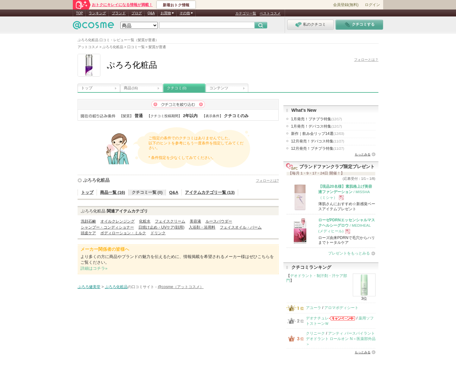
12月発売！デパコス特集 (317, 141)
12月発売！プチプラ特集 (317, 148)
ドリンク (158, 233)
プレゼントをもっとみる (349, 253)
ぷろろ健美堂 (89, 287)
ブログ (136, 13)
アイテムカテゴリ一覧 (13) (210, 192)
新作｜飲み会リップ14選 (317, 133)
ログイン (372, 5)
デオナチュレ (317, 318)
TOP (79, 13)
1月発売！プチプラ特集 (316, 119)
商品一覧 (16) (112, 192)
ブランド (119, 13)
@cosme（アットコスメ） (181, 287)
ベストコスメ (270, 13)
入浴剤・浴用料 (202, 227)
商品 (131, 88)
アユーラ (313, 308)
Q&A (151, 13)
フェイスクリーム (170, 221)
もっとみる (362, 154)
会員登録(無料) (345, 5)
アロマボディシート (341, 308)
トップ (86, 88)
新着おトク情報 (176, 5)
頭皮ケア (88, 233)
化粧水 (144, 221)
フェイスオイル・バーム (241, 227)
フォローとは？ (366, 59)
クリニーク (315, 333)
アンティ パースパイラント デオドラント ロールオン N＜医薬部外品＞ (341, 339)
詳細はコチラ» (93, 268)
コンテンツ (218, 88)
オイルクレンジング (117, 221)
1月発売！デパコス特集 (316, 126)
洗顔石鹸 (88, 221)
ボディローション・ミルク (123, 233)
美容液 (195, 221)
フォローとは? (267, 180)
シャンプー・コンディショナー (107, 227)
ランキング (97, 13)
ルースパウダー (219, 221)
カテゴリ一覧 (245, 13)
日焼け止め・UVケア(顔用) (161, 227)
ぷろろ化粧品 (96, 180)
